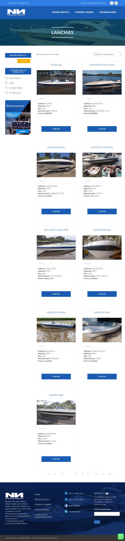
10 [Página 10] (110, 474)
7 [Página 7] (89, 474)
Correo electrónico (102, 509)
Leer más (56, 129)
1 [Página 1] (48, 474)
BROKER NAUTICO (42, 500)
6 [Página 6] (82, 474)
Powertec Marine (15, 88)
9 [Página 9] (103, 474)
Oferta (11, 83)
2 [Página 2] (55, 474)
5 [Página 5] (75, 474)
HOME (37, 495)
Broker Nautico (15, 78)
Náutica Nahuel (74, 506)
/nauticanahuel (74, 512)
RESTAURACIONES (42, 510)
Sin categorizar (15, 93)
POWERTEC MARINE (43, 505)
